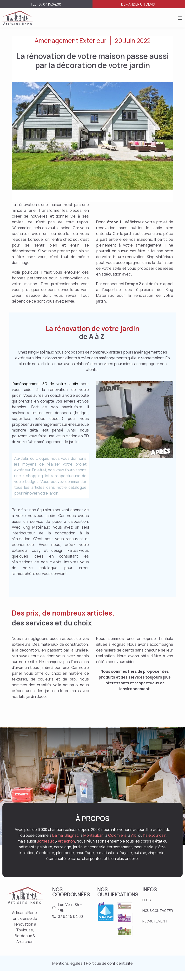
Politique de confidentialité (109, 963)
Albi (134, 835)
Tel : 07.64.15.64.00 (45, 4)
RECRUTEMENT (154, 921)
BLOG (146, 900)
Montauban (93, 835)
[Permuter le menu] (180, 17)
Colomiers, (117, 835)
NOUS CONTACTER (157, 910)
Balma (57, 835)
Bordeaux (45, 841)
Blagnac (72, 835)
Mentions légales (67, 963)
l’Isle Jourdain (154, 835)
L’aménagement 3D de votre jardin (46, 383)
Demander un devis (138, 4)
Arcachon (66, 841)
